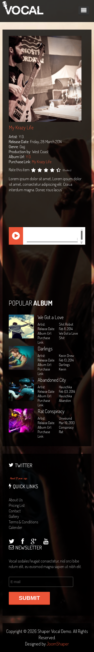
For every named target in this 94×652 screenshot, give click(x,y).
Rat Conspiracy (51, 411)
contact (15, 510)
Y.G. (29, 156)
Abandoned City (52, 380)
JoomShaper (58, 643)
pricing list (17, 505)
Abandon (65, 400)
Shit (61, 338)
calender (15, 527)
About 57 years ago (18, 478)
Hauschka (65, 396)
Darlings (45, 348)
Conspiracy (66, 427)
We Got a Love (51, 317)
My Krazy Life (41, 161)
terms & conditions (23, 521)
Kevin (62, 369)
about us (16, 499)
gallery (14, 516)
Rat (61, 432)
